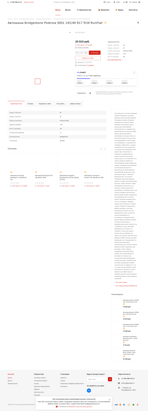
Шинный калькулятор (42, 386)
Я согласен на (75, 407)
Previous (101, 149)
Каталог (11, 374)
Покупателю (39, 374)
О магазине (64, 374)
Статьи (62, 381)
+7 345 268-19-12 (127, 378)
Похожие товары (121, 282)
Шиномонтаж (12, 383)
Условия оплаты (40, 378)
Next (104, 149)
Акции (36, 383)
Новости (63, 378)
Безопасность (39, 392)
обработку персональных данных (80, 407)
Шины (10, 378)
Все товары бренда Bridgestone (126, 286)
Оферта (36, 389)
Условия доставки (40, 381)
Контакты (63, 386)
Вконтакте (89, 390)
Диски (10, 381)
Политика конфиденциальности (72, 383)
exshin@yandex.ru (128, 383)
